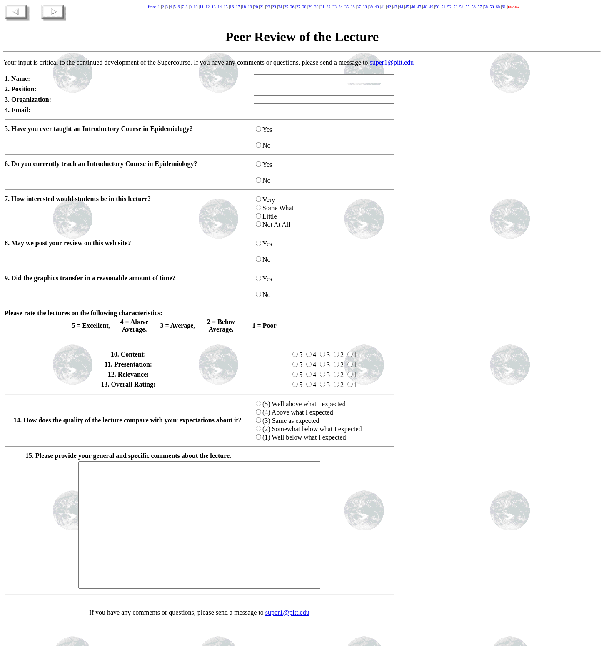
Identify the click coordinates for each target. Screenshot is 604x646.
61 (504, 7)
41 (383, 7)
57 (479, 7)
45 (407, 7)
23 (274, 7)
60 (498, 7)
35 (346, 7)
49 (431, 7)
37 (359, 7)
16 (232, 7)
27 (298, 7)
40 (377, 7)
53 (455, 7)
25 (286, 7)
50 (437, 7)
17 (238, 7)
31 (322, 7)
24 (280, 7)
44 (401, 7)
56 (474, 7)
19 (250, 7)
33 (334, 7)
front (152, 7)
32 (328, 7)
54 (461, 7)
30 (316, 7)
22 (268, 7)
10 (196, 7)
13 (214, 7)
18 (244, 7)
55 (467, 7)
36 (353, 7)
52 (449, 7)
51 (443, 7)
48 (425, 7)
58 (486, 7)
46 (413, 7)
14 (219, 7)
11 (202, 7)
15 (226, 7)
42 (389, 7)
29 (310, 7)
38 (365, 7)
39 (371, 7)
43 (395, 7)
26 (292, 7)
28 (304, 7)
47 (419, 7)
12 (207, 7)
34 (341, 7)
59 (491, 7)
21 (262, 7)
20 (256, 7)
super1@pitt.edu (392, 62)
